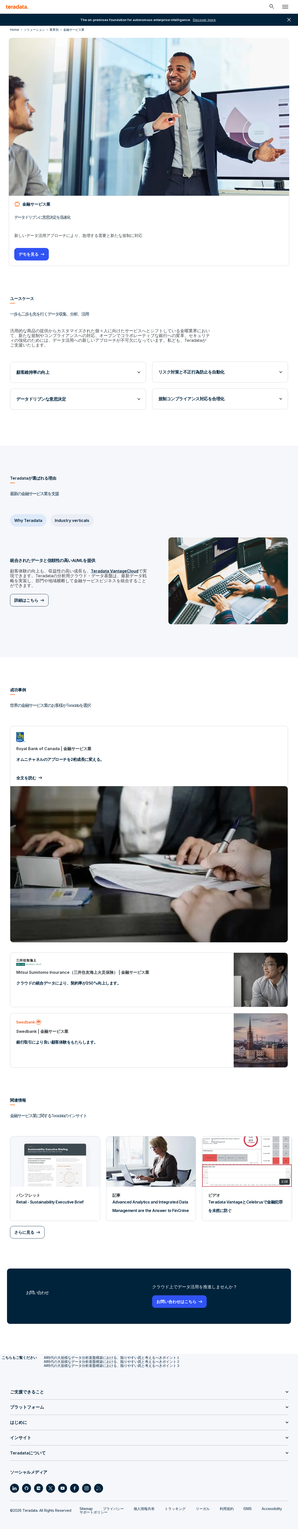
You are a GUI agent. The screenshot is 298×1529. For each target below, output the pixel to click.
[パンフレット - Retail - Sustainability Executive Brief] (55, 1173)
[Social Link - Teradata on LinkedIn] (14, 1482)
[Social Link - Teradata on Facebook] (74, 1482)
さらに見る (24, 1226)
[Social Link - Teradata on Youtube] (62, 1482)
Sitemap (86, 1503)
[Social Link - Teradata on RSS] (98, 1482)
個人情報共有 (144, 1503)
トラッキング (175, 1503)
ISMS (247, 1503)
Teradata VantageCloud (110, 565)
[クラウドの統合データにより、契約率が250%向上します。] (149, 974)
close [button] (289, 20)
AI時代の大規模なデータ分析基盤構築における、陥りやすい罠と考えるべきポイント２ (112, 1356)
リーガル (203, 1503)
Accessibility (272, 1503)
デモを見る (31, 253)
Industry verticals (72, 514)
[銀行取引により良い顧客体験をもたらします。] (149, 1035)
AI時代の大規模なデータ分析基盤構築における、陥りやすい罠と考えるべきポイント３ (112, 1360)
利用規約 (227, 1503)
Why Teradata (28, 514)
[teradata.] (17, 7)
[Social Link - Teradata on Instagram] (86, 1482)
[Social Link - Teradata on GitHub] (26, 1482)
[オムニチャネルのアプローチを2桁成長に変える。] (149, 829)
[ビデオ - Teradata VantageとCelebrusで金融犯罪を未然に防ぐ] (247, 1173)
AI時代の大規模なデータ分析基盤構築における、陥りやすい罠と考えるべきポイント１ (112, 1352)
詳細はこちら (26, 594)
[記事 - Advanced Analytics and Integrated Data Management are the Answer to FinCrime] (151, 1173)
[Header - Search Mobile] (271, 7)
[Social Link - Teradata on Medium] (38, 1482)
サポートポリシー (94, 1506)
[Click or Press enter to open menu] (285, 7)
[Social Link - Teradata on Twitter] (50, 1482)
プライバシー (113, 1503)
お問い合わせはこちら (176, 1295)
